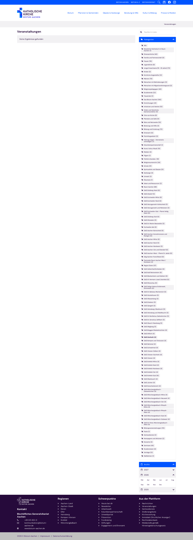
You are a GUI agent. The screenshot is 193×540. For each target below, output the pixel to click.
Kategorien (149, 39)
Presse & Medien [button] (168, 13)
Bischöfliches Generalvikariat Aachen (33, 515)
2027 (146, 470)
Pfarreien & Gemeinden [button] (88, 13)
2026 (146, 475)
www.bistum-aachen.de (34, 528)
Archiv (147, 464)
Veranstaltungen (170, 24)
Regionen (63, 498)
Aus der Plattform (149, 498)
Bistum (71, 13)
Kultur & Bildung (150, 13)
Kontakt (22, 509)
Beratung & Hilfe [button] (131, 13)
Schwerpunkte (107, 498)
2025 (146, 489)
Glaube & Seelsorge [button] (111, 13)
